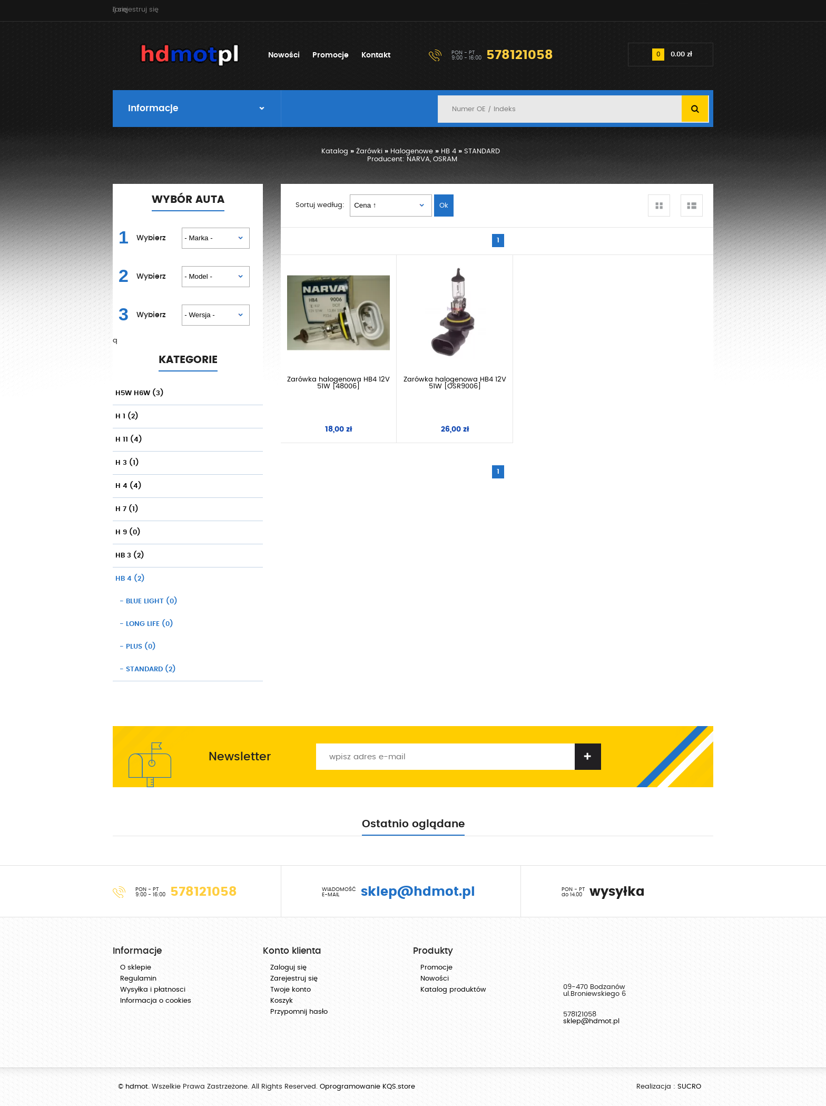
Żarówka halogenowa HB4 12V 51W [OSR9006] (442, 375)
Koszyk (281, 1000)
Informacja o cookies (155, 1000)
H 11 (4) (128, 439)
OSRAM (445, 159)
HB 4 (448, 151)
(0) (146, 601)
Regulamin (138, 978)
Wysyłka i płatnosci (152, 989)
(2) (145, 669)
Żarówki (369, 151)
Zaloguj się (616, 10)
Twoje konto (290, 989)
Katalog (334, 151)
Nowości (284, 55)
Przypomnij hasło (299, 1012)
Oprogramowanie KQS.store (367, 1086)
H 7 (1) (127, 509)
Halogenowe (411, 151)
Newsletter (240, 756)
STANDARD (482, 151)
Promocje (330, 55)
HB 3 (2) (129, 555)
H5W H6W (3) (139, 393)
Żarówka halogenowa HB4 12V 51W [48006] (334, 375)
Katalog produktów (453, 989)
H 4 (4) (128, 486)
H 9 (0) (128, 532)
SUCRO (689, 1086)
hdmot (190, 55)
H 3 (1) (127, 462)
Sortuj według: (320, 205)
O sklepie (135, 967)
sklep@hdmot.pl (591, 1021)
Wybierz (151, 238)
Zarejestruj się (679, 10)
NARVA (418, 159)
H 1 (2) (127, 416)
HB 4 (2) (130, 578)
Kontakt (375, 55)
